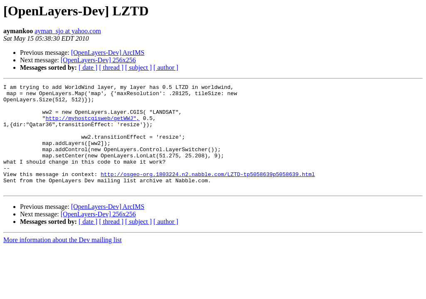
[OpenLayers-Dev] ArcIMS (107, 52)
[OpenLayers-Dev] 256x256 (98, 60)
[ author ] (166, 67)
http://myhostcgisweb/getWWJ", (92, 125)
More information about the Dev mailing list (62, 261)
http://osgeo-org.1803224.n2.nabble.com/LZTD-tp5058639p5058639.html (208, 192)
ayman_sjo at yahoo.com (68, 30)
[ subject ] (138, 67)
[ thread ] (111, 67)
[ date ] (88, 67)
